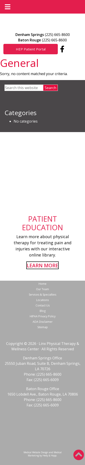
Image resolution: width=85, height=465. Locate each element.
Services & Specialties (42, 295)
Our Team (42, 289)
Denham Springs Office (42, 358)
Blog (43, 311)
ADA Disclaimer (43, 322)
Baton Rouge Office (42, 388)
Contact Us (43, 305)
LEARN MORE (42, 265)
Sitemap (42, 327)
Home (42, 284)
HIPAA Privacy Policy (43, 316)
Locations (42, 300)
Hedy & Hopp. (50, 455)
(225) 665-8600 (57, 34)
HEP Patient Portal (31, 49)
